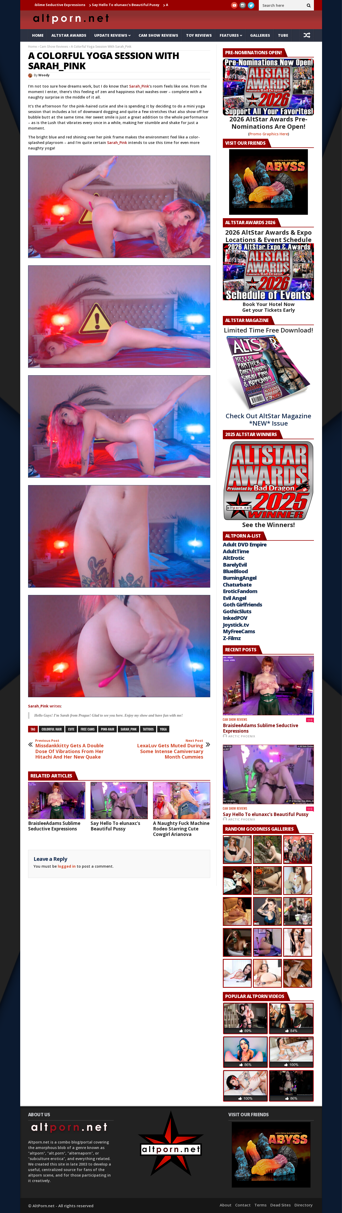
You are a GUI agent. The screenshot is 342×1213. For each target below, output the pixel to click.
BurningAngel (239, 577)
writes (44, 706)
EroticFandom (240, 591)
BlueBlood (235, 571)
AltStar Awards (68, 35)
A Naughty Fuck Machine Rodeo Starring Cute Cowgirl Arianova (181, 828)
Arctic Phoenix (241, 736)
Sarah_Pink (139, 86)
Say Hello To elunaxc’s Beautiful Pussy (137, 4)
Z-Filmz (232, 638)
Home (38, 35)
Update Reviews (110, 35)
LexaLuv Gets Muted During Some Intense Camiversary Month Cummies (168, 749)
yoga (163, 729)
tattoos (148, 729)
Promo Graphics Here (268, 133)
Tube (283, 35)
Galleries (260, 35)
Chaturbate (237, 584)
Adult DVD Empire (244, 544)
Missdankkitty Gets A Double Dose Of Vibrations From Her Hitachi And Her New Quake (70, 749)
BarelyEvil (235, 564)
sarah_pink (128, 729)
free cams (87, 729)
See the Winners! (268, 485)
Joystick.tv (236, 624)
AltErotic (233, 557)
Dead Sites (280, 1204)
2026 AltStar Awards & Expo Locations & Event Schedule (268, 236)
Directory (303, 1204)
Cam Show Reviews (158, 35)
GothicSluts (237, 611)
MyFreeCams (239, 631)
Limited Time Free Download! (268, 330)
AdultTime (236, 551)
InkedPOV (235, 617)
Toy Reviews (199, 35)
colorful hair (51, 729)
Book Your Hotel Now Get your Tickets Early (268, 307)
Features (229, 35)
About (225, 1204)
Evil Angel (234, 598)
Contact (243, 1204)
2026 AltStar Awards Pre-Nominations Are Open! (268, 123)
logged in (67, 866)
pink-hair (107, 729)
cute (71, 729)
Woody (44, 75)
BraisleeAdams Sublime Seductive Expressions (56, 4)
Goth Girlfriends (242, 604)
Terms (260, 1204)
